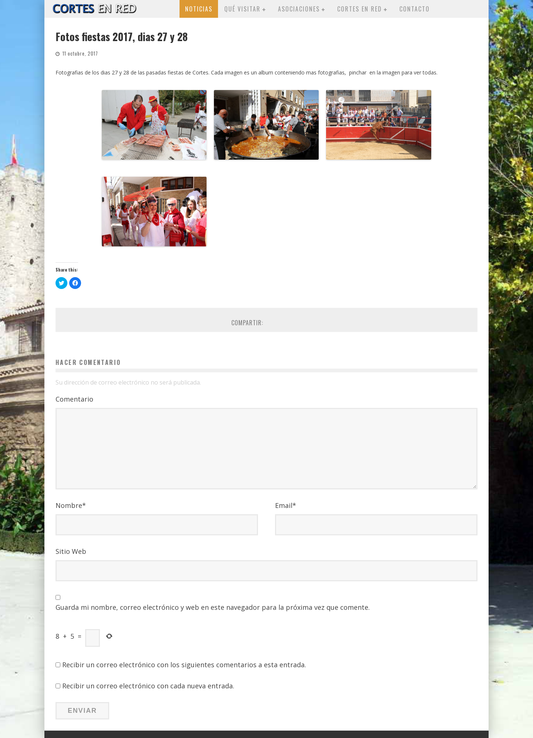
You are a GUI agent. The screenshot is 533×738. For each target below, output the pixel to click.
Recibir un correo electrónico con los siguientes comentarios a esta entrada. (184, 664)
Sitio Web (71, 551)
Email (285, 505)
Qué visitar (242, 8)
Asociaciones (299, 8)
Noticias (198, 8)
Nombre (71, 505)
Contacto (414, 8)
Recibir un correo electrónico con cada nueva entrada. (148, 685)
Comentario (74, 399)
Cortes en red (359, 8)
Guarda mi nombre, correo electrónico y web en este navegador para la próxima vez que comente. (213, 607)
